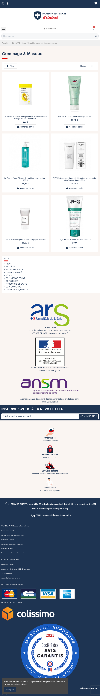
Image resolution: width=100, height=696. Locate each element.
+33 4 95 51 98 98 (39, 333)
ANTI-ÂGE (10, 267)
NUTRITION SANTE (14, 269)
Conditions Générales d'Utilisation (12, 544)
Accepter (10, 690)
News (8, 264)
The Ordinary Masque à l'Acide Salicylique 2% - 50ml (25, 239)
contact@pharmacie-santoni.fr (10, 578)
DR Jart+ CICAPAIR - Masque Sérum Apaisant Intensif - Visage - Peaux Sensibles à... (25, 118)
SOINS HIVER (12, 281)
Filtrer (11, 66)
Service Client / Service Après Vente (12, 535)
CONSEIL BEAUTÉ (14, 272)
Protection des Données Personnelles (13, 553)
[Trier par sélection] (83, 66)
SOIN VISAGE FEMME (15, 278)
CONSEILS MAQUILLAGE (17, 290)
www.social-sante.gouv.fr (50, 370)
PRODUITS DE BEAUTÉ (16, 284)
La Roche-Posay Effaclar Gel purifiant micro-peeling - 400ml (25, 179)
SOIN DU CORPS (13, 287)
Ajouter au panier (25, 127)
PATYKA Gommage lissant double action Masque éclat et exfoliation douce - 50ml (74, 179)
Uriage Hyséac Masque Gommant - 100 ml (74, 239)
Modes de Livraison (7, 539)
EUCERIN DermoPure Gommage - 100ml (74, 117)
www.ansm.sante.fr (50, 402)
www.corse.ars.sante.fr (58, 333)
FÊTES (9, 275)
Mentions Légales (7, 548)
